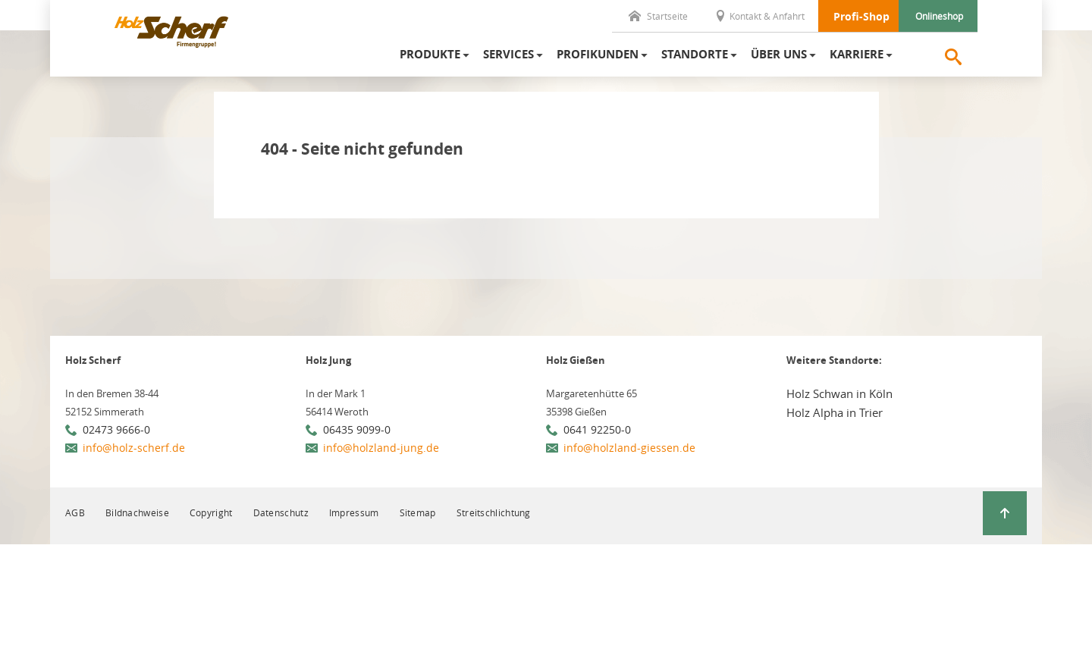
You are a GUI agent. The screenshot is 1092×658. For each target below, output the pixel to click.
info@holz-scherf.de (134, 447)
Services (508, 54)
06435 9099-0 (357, 429)
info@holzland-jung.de (381, 447)
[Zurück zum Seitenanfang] (1005, 513)
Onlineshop (939, 16)
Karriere (856, 54)
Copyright (211, 512)
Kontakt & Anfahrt (759, 16)
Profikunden (598, 54)
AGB (75, 512)
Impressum (354, 512)
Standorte (694, 54)
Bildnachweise (137, 512)
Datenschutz (281, 512)
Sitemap (418, 512)
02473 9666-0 (116, 429)
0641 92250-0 (597, 429)
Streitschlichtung (494, 512)
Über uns (779, 54)
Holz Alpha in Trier (834, 412)
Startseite (658, 16)
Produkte (430, 54)
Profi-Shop (861, 16)
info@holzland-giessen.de (629, 447)
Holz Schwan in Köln (839, 393)
